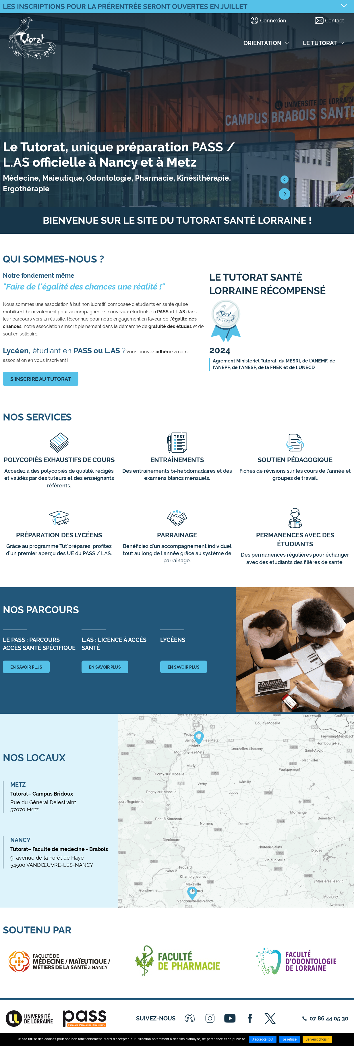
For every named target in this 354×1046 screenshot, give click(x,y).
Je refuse (290, 1039)
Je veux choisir (317, 1039)
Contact (334, 21)
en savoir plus (26, 667)
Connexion (273, 21)
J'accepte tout (262, 1039)
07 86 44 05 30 (328, 1018)
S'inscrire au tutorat (40, 379)
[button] (285, 179)
